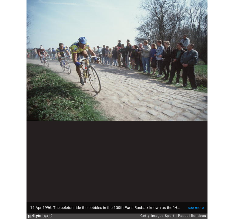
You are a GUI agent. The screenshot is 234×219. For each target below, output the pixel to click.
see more (196, 207)
